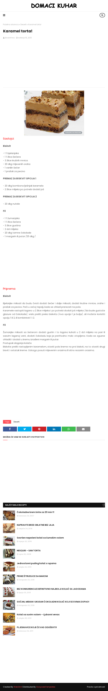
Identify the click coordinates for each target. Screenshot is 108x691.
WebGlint (18, 687)
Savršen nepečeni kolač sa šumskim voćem (40, 537)
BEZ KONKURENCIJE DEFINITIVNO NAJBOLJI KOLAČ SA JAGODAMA (51, 588)
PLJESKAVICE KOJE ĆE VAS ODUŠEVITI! (37, 627)
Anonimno (10, 37)
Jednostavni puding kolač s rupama (36, 563)
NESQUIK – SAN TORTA (29, 550)
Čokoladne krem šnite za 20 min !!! (35, 512)
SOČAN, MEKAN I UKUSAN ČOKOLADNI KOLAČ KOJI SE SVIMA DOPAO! (53, 601)
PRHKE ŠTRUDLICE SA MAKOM (32, 576)
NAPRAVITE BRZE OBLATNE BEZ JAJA (35, 524)
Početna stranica (11, 24)
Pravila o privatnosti (96, 687)
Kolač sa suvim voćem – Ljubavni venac (38, 614)
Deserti (23, 24)
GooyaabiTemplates (45, 687)
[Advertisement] (54, 63)
